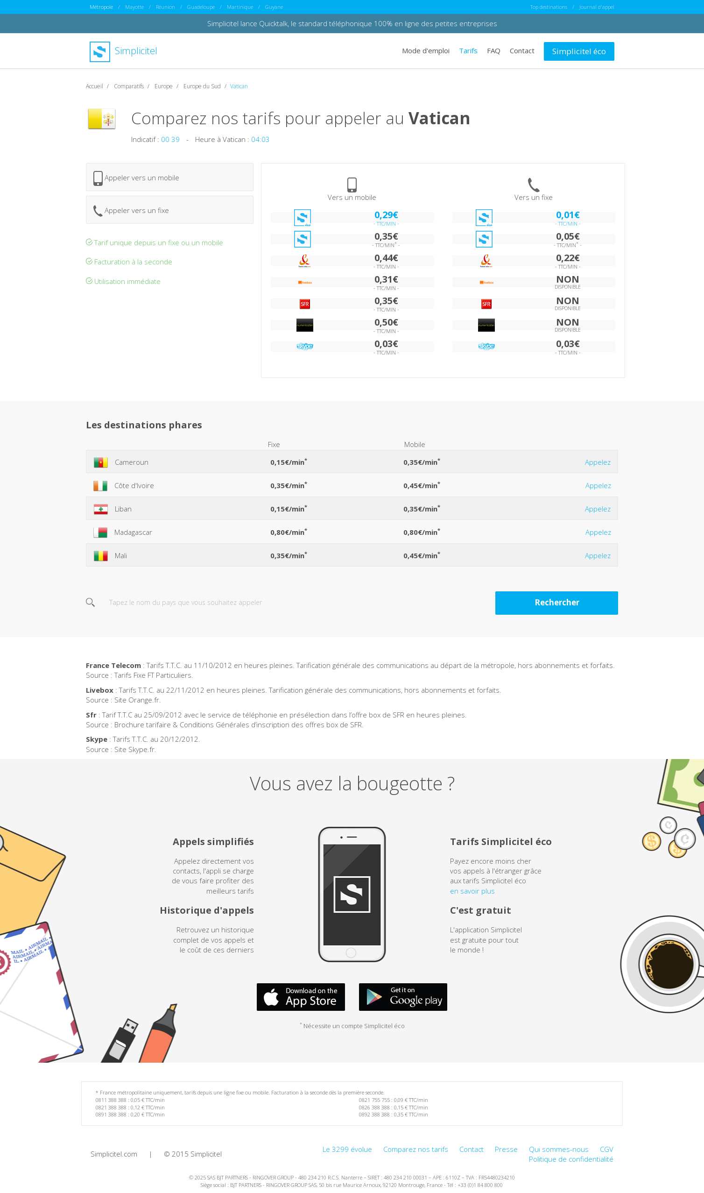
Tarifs (468, 50)
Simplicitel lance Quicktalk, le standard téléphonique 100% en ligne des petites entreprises (352, 23)
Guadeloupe (201, 6)
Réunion (165, 6)
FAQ (493, 50)
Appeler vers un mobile (136, 178)
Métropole (101, 6)
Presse (506, 1149)
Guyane (274, 6)
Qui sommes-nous (559, 1149)
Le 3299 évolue (347, 1149)
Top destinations (548, 6)
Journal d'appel (596, 6)
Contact (522, 50)
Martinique (240, 6)
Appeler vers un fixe (131, 211)
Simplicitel (123, 50)
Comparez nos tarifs (415, 1149)
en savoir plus (472, 890)
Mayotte (134, 6)
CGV (606, 1149)
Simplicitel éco (579, 51)
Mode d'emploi (426, 50)
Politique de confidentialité (571, 1159)
